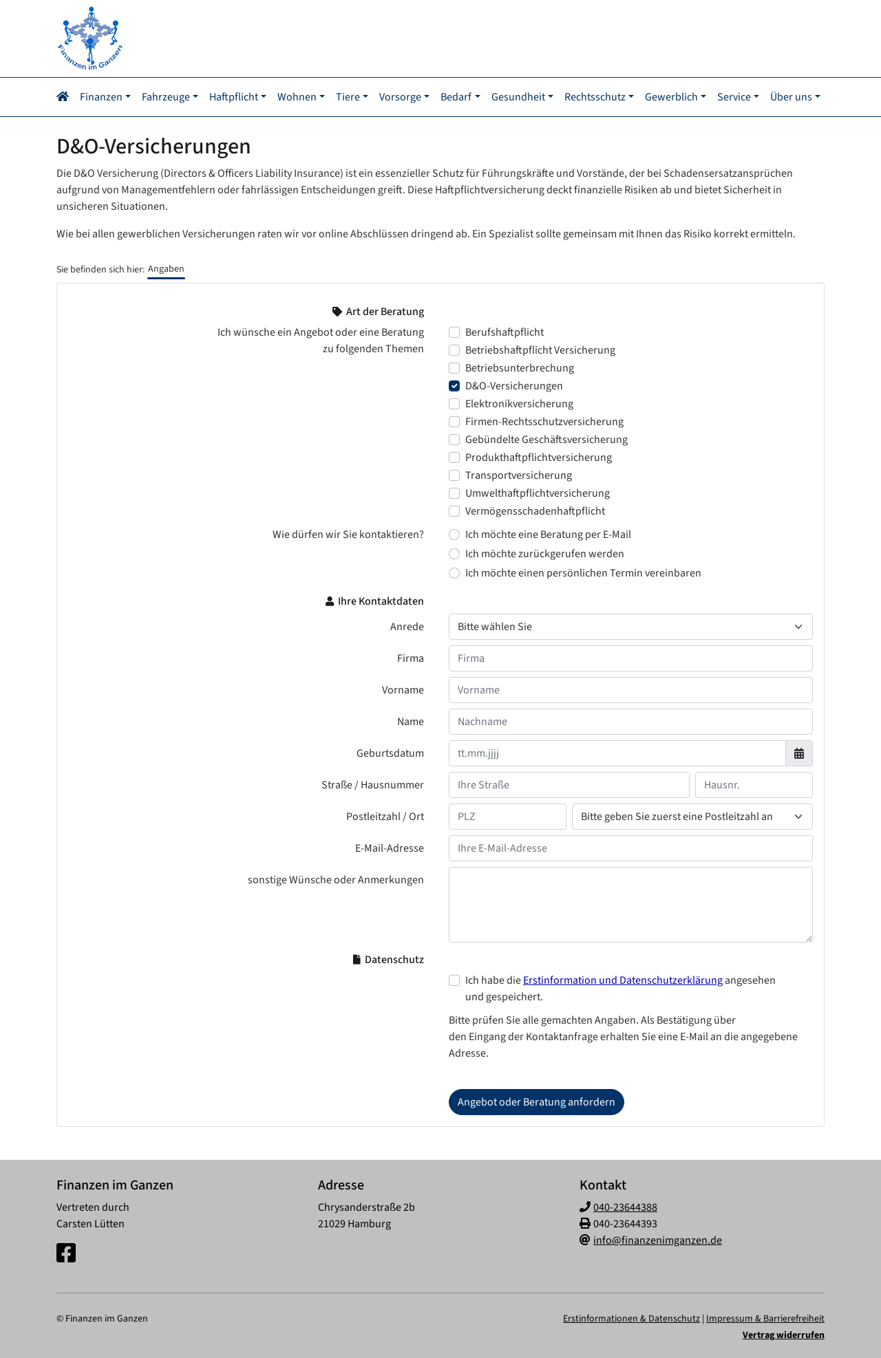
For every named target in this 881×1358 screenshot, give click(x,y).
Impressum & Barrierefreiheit (765, 1317)
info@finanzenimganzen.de (657, 1239)
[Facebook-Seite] (66, 1253)
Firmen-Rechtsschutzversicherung (544, 420)
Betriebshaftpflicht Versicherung (540, 348)
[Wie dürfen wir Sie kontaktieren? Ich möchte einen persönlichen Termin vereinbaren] (454, 571)
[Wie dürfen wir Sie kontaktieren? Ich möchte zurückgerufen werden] (454, 552)
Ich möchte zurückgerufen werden (544, 552)
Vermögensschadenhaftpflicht (535, 509)
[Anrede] (631, 625)
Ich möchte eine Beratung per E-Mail (548, 533)
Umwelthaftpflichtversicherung (537, 491)
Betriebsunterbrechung (519, 366)
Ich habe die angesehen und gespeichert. (620, 987)
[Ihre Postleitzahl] (507, 815)
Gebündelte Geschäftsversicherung (546, 438)
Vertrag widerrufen (784, 1334)
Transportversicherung (518, 474)
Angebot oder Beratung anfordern (536, 1100)
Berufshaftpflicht (504, 330)
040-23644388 (625, 1206)
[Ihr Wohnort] (692, 815)
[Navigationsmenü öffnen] (66, 96)
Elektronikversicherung (519, 402)
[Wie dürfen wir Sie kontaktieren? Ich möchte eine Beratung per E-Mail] (454, 533)
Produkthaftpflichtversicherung (538, 456)
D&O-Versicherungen (514, 384)
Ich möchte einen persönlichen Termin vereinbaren (583, 571)
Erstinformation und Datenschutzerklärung (623, 979)
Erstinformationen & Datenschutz (631, 1317)
